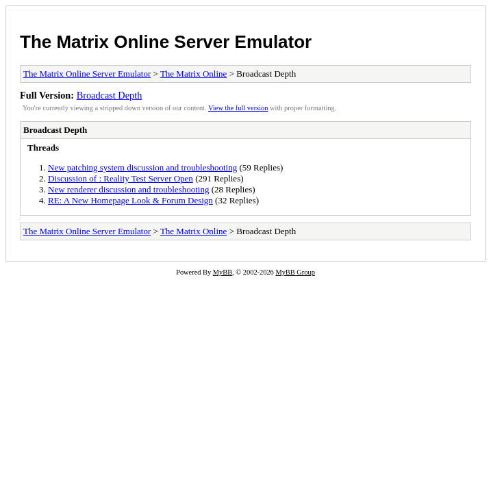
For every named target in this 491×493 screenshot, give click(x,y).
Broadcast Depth (109, 95)
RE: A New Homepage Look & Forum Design (130, 200)
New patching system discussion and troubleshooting (142, 167)
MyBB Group (294, 272)
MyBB (222, 272)
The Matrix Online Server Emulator (166, 41)
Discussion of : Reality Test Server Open (120, 178)
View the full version (238, 108)
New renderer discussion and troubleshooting (128, 189)
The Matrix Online (193, 73)
